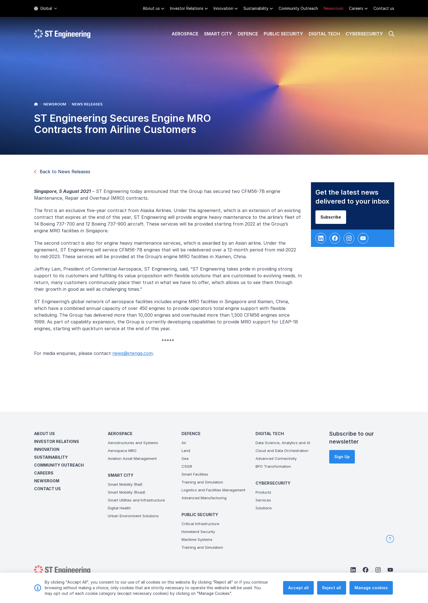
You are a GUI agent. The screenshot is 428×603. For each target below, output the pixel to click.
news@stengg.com (133, 354)
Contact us (383, 8)
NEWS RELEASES (87, 104)
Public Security (283, 34)
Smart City (218, 34)
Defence (248, 34)
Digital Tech (324, 34)
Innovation (223, 8)
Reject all (331, 588)
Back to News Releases (62, 171)
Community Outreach (298, 8)
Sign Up (342, 456)
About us (151, 8)
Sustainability (255, 8)
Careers (356, 8)
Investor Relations (186, 8)
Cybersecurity (364, 34)
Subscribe (331, 218)
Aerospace (185, 34)
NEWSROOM (54, 104)
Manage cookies (371, 588)
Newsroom (333, 8)
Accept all (298, 588)
